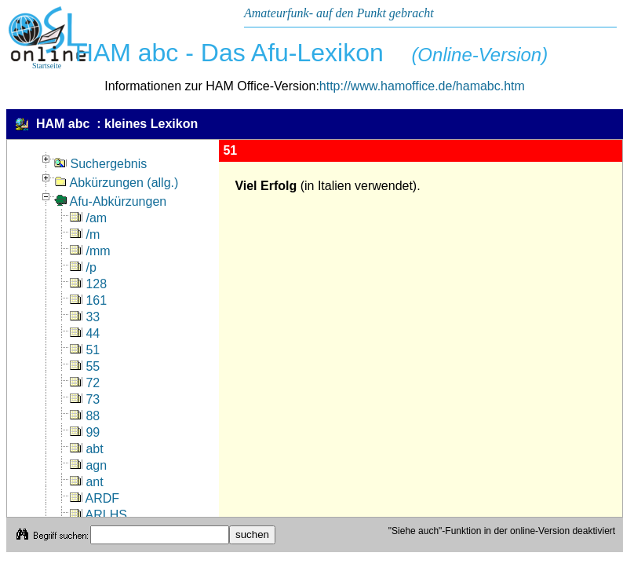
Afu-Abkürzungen (110, 201)
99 (85, 432)
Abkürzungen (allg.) (116, 182)
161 (88, 300)
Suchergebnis (100, 163)
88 (85, 416)
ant (87, 482)
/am (88, 218)
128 (88, 284)
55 (85, 366)
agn (88, 465)
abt (87, 449)
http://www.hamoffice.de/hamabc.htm (422, 86)
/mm (90, 251)
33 (85, 317)
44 (85, 333)
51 (85, 350)
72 (85, 383)
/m (85, 234)
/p (83, 267)
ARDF (94, 498)
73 (85, 399)
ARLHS (98, 515)
